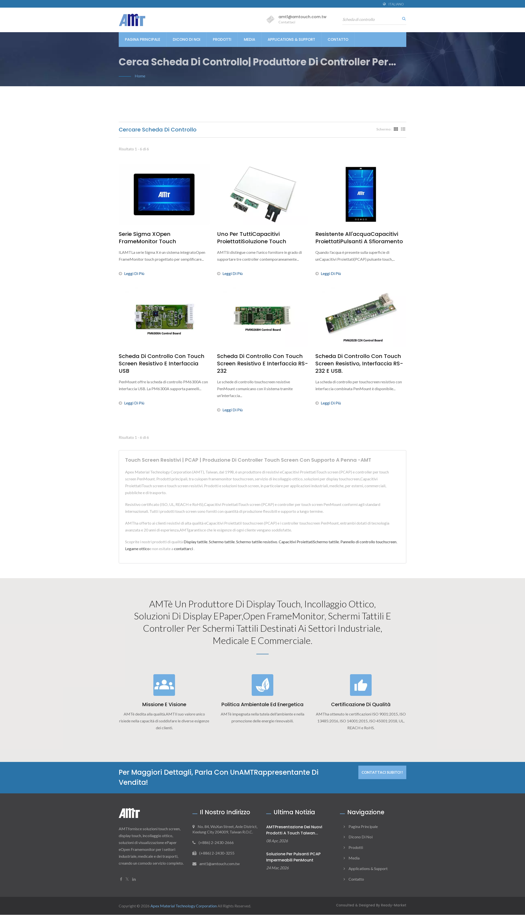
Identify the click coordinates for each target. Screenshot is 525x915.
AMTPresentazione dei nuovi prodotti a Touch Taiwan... (294, 830)
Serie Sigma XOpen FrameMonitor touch (147, 237)
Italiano (396, 4)
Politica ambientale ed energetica (262, 704)
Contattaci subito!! (382, 773)
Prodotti (222, 39)
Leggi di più (131, 273)
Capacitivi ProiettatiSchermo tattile (309, 541)
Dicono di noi (186, 39)
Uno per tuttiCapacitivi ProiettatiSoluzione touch (251, 237)
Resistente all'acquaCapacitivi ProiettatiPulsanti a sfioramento (359, 237)
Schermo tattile (222, 541)
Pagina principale (142, 39)
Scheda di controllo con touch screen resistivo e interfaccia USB (161, 364)
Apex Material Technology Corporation (183, 906)
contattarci (183, 548)
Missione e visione (164, 704)
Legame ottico (137, 548)
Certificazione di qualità (361, 704)
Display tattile (195, 541)
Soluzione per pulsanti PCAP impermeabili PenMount (293, 857)
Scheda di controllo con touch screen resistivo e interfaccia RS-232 (262, 364)
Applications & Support (291, 39)
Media (249, 39)
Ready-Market (393, 905)
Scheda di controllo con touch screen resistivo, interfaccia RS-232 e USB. (359, 364)
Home (140, 75)
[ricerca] (402, 18)
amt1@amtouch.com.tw (302, 17)
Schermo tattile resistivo (256, 541)
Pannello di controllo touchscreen (368, 541)
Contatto (338, 39)
